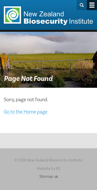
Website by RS (48, 168)
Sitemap (46, 176)
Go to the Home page (25, 111)
